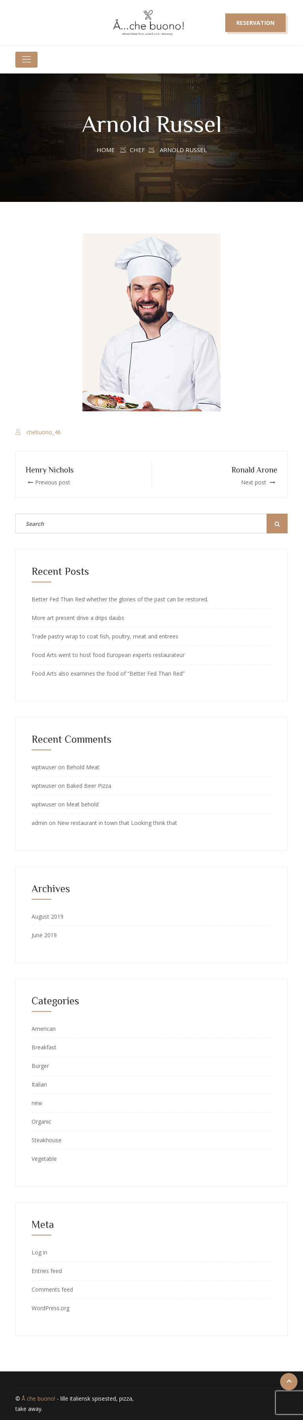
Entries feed (47, 1271)
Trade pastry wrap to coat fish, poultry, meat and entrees (105, 636)
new (37, 1103)
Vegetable (44, 1158)
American (44, 1028)
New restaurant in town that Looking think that (117, 823)
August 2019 (48, 916)
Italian (39, 1084)
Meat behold (82, 804)
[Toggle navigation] (26, 60)
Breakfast (44, 1047)
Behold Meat (82, 767)
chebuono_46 (43, 432)
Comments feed (52, 1289)
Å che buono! (38, 1398)
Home (106, 150)
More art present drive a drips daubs (78, 617)
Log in (39, 1252)
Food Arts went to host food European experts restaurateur (108, 655)
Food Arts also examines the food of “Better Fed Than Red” (108, 673)
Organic (41, 1121)
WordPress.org (50, 1308)
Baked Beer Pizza (88, 785)
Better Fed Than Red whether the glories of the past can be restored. (120, 599)
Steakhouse (47, 1140)
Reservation (255, 22)
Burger (40, 1066)
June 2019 (44, 935)
